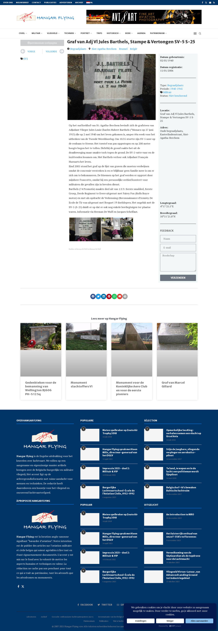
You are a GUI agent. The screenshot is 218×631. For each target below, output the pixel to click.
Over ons (8, 2)
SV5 (25, 58)
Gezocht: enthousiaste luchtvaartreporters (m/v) (72, 617)
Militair (167, 92)
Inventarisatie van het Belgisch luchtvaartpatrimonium (121, 617)
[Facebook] (202, 2)
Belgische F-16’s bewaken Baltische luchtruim (181, 489)
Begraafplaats (78, 49)
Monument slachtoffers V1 (82, 384)
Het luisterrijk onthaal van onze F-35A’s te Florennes (181, 535)
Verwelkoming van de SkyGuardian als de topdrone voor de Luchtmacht (183, 555)
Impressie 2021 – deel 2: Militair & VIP (116, 470)
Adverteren (65, 2)
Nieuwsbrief (22, 2)
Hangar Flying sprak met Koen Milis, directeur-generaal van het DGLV (120, 452)
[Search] (200, 33)
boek (128, 33)
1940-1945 (176, 88)
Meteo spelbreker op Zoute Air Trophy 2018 (120, 432)
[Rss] (214, 2)
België (133, 49)
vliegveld (52, 33)
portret (85, 33)
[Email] (210, 2)
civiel (22, 33)
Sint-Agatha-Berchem (104, 49)
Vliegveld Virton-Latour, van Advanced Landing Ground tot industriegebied (183, 574)
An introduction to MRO (180, 514)
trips (99, 33)
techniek (69, 33)
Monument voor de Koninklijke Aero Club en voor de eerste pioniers (131, 388)
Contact (36, 2)
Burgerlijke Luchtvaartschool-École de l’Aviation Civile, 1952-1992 (119, 490)
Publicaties (50, 2)
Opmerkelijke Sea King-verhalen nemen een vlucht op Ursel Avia (183, 433)
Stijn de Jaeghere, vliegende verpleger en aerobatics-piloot (182, 452)
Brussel (123, 49)
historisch (112, 33)
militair (36, 33)
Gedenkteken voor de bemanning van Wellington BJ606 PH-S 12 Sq (40, 388)
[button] (93, 296)
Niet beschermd (178, 95)
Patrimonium (157, 33)
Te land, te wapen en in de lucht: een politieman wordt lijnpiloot (182, 471)
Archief (79, 2)
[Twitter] (206, 2)
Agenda (141, 33)
